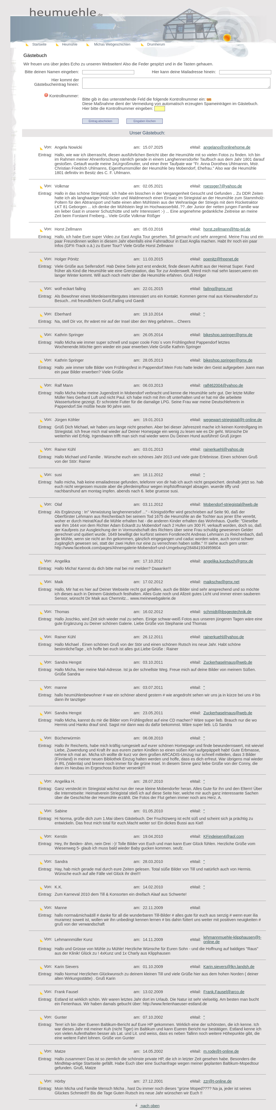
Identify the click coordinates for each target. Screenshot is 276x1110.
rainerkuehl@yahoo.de (223, 449)
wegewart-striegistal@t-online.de (232, 420)
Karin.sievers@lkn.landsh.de (228, 966)
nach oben (147, 1106)
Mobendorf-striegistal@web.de (230, 504)
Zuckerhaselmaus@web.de (227, 662)
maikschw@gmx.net (221, 582)
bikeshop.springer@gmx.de (227, 335)
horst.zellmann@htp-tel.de (226, 229)
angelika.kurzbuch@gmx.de (228, 561)
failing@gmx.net (217, 288)
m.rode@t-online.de (221, 1051)
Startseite (39, 44)
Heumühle (69, 44)
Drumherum (156, 44)
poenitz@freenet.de (221, 259)
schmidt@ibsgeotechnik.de (227, 611)
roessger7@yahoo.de (222, 186)
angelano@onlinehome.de (226, 147)
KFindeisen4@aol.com (223, 836)
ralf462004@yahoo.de (223, 385)
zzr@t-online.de (217, 1081)
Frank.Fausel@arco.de (223, 992)
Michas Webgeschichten (112, 44)
